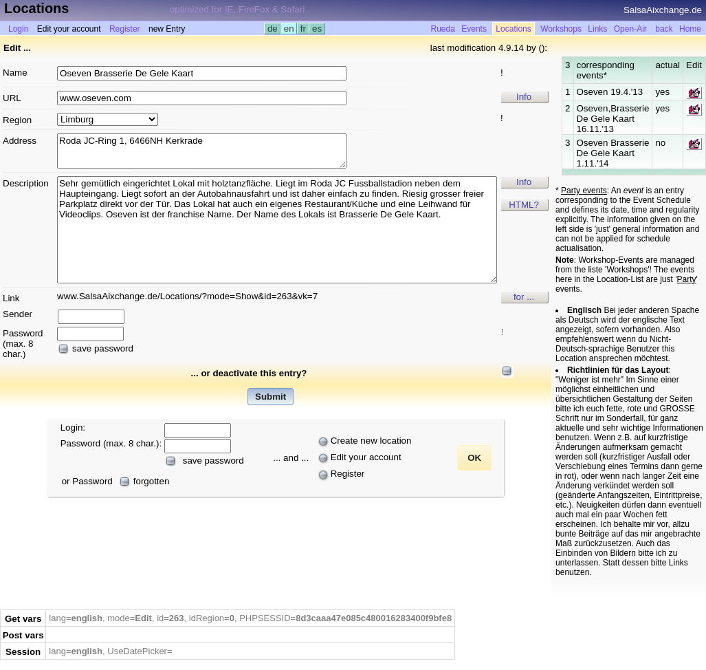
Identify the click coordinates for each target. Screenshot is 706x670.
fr (303, 28)
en (288, 28)
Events (474, 29)
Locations (513, 29)
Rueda (442, 29)
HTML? (524, 204)
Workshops (561, 29)
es (316, 28)
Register (124, 29)
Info (523, 96)
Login (18, 29)
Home (690, 29)
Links (597, 29)
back (663, 29)
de (272, 28)
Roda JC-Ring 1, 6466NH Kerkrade (201, 151)
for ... (524, 297)
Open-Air (630, 29)
